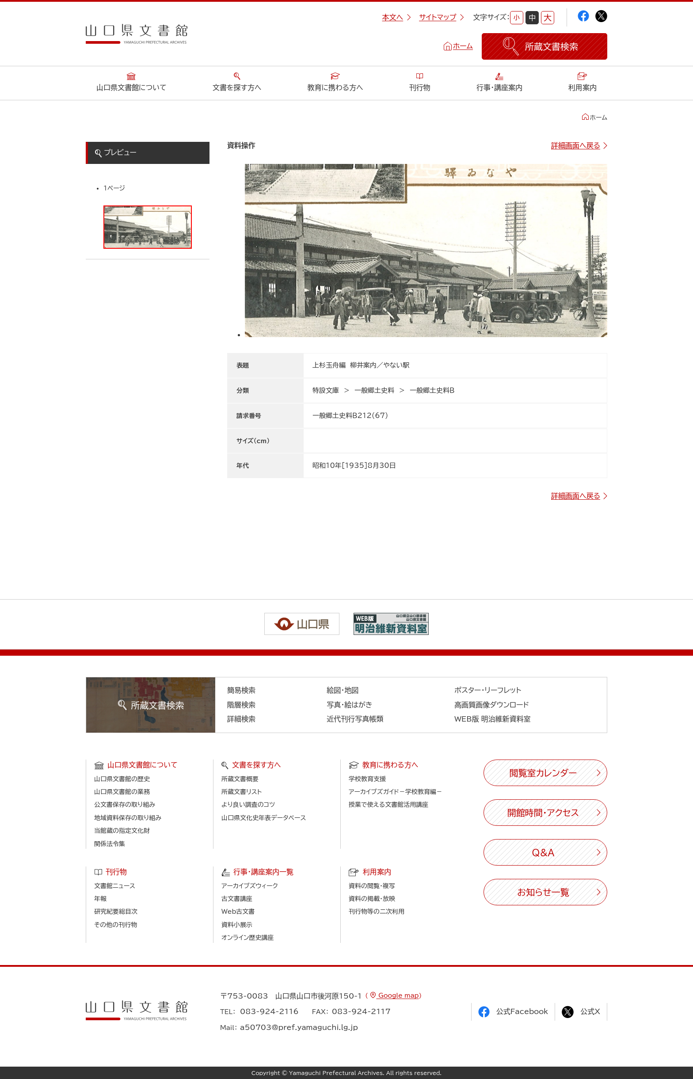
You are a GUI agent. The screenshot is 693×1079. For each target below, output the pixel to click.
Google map (397, 995)
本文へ (396, 17)
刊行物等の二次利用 (376, 911)
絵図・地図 (342, 690)
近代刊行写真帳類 (355, 718)
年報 (100, 899)
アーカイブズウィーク (249, 886)
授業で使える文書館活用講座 (388, 805)
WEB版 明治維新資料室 (492, 718)
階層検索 (241, 704)
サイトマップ (441, 17)
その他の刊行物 (115, 925)
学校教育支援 (367, 779)
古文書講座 (236, 899)
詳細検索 (241, 718)
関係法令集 (109, 844)
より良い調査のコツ (248, 805)
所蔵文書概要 (240, 779)
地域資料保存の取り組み (127, 818)
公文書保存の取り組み (124, 805)
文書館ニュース (114, 886)
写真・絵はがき (350, 704)
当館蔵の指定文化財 (122, 831)
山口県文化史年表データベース (263, 818)
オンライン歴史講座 (247, 938)
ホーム (463, 45)
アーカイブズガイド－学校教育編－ (395, 792)
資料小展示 (236, 925)
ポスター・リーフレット (487, 690)
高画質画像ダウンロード (491, 704)
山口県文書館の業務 (122, 792)
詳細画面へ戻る (575, 145)
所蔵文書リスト (241, 792)
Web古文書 (238, 911)
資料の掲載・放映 (372, 899)
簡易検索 (241, 690)
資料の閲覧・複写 (372, 886)
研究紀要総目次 (115, 911)
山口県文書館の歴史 (122, 779)
